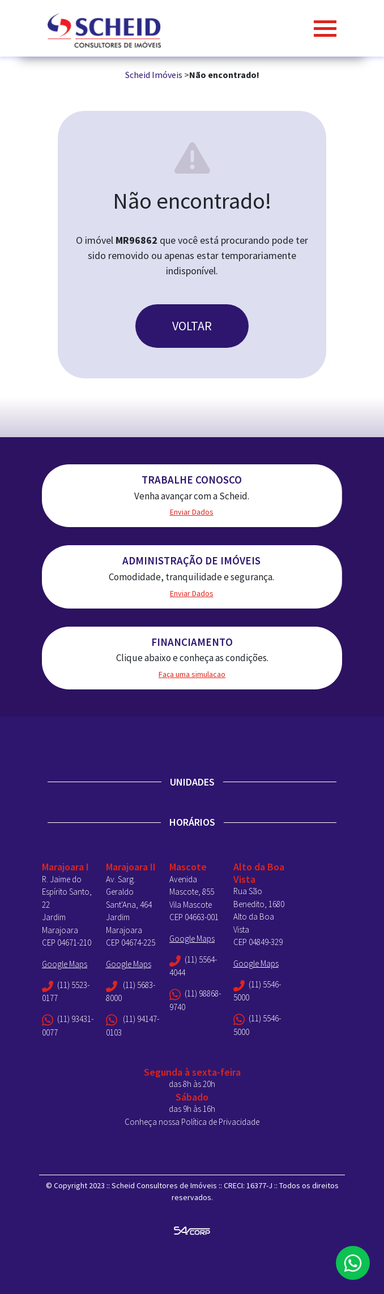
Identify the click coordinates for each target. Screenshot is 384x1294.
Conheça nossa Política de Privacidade (192, 1121)
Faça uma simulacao (192, 674)
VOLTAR (192, 326)
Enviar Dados (192, 512)
